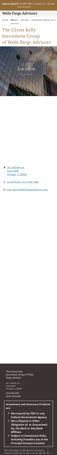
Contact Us (39, 3)
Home (5, 20)
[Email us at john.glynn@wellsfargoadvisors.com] (27, 189)
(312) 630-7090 (24, 3)
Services (25, 20)
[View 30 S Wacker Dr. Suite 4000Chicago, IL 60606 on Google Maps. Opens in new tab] (17, 171)
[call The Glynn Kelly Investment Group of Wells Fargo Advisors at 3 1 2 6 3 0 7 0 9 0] (23, 182)
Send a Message (13, 396)
